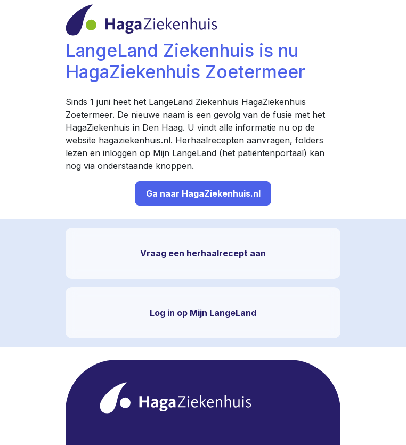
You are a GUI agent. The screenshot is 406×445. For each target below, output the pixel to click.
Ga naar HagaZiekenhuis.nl (203, 193)
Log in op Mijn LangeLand (203, 313)
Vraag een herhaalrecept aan (203, 253)
